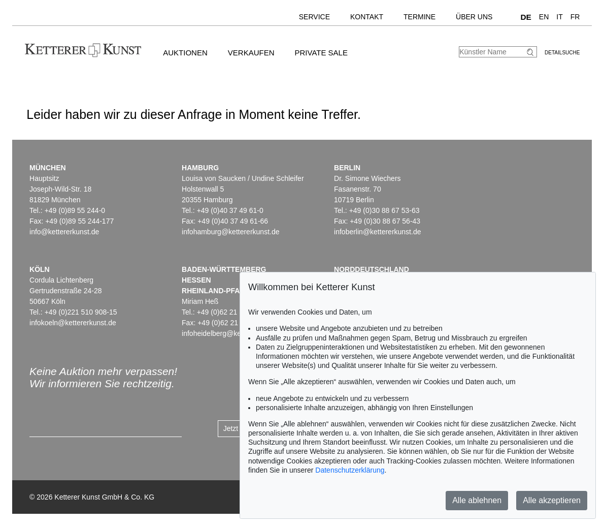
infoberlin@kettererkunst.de (377, 232)
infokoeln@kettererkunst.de (72, 323)
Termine (419, 17)
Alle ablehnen (476, 500)
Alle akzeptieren (552, 500)
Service (314, 17)
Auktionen (185, 52)
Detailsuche (562, 52)
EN (544, 17)
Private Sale (320, 52)
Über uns (474, 17)
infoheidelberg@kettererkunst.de (233, 333)
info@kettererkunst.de (64, 232)
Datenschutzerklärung (349, 470)
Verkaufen (251, 52)
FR (575, 17)
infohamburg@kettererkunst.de (230, 232)
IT (559, 17)
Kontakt (366, 17)
